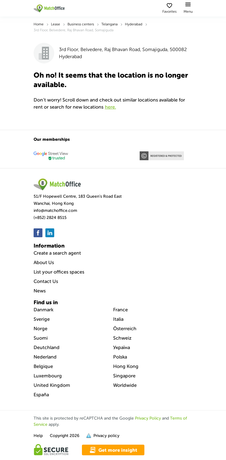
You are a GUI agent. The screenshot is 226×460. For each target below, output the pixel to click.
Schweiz (122, 338)
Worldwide (125, 385)
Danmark (43, 309)
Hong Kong (125, 366)
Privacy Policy (148, 418)
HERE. (110, 106)
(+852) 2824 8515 (50, 217)
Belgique (43, 366)
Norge (40, 328)
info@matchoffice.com (55, 210)
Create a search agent (57, 253)
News (40, 290)
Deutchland (47, 347)
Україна (121, 347)
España (41, 394)
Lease (55, 24)
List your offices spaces (59, 271)
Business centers (80, 24)
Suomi (41, 338)
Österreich (124, 328)
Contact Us (46, 281)
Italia (118, 319)
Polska (120, 356)
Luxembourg (48, 375)
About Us (44, 262)
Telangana (109, 24)
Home (39, 24)
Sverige (42, 319)
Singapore (124, 375)
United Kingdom (52, 385)
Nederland (45, 356)
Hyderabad (133, 24)
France (120, 309)
